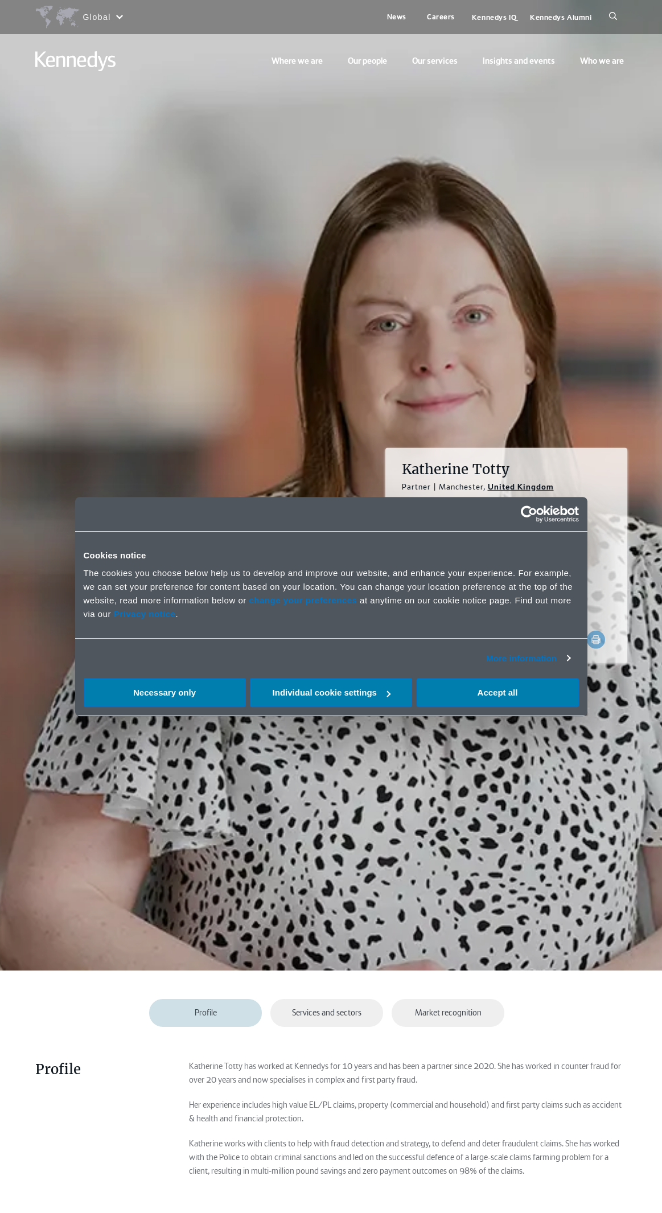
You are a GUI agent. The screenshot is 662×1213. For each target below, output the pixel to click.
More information (521, 658)
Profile (206, 1012)
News (396, 17)
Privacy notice (145, 614)
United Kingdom (521, 486)
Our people (367, 61)
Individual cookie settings (331, 692)
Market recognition (448, 1012)
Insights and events (519, 61)
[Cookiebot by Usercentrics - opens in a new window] (529, 514)
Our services (435, 61)
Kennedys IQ (494, 17)
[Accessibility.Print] (596, 639)
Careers (441, 17)
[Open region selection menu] (78, 17)
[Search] (613, 17)
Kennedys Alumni (560, 17)
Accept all (498, 692)
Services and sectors (326, 1012)
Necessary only (164, 692)
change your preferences (303, 600)
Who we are (602, 61)
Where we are (297, 61)
